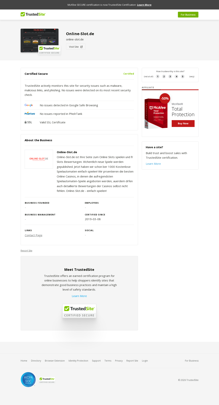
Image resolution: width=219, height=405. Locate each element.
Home (24, 360)
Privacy (119, 360)
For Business (188, 14)
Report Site (26, 250)
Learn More (79, 296)
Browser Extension (55, 360)
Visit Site (76, 46)
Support (96, 360)
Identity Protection (78, 360)
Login (145, 360)
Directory (36, 360)
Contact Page (33, 235)
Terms (107, 360)
